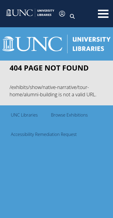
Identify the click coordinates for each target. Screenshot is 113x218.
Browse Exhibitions (69, 115)
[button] (30, 13)
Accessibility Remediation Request (44, 134)
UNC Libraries (24, 115)
